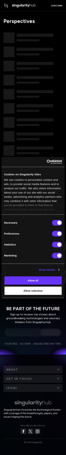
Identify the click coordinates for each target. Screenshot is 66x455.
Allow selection (33, 290)
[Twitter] (30, 431)
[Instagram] (37, 431)
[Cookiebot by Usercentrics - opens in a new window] (47, 162)
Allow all (33, 280)
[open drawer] (6, 5)
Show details (47, 269)
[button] (33, 369)
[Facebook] (23, 431)
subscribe (56, 5)
